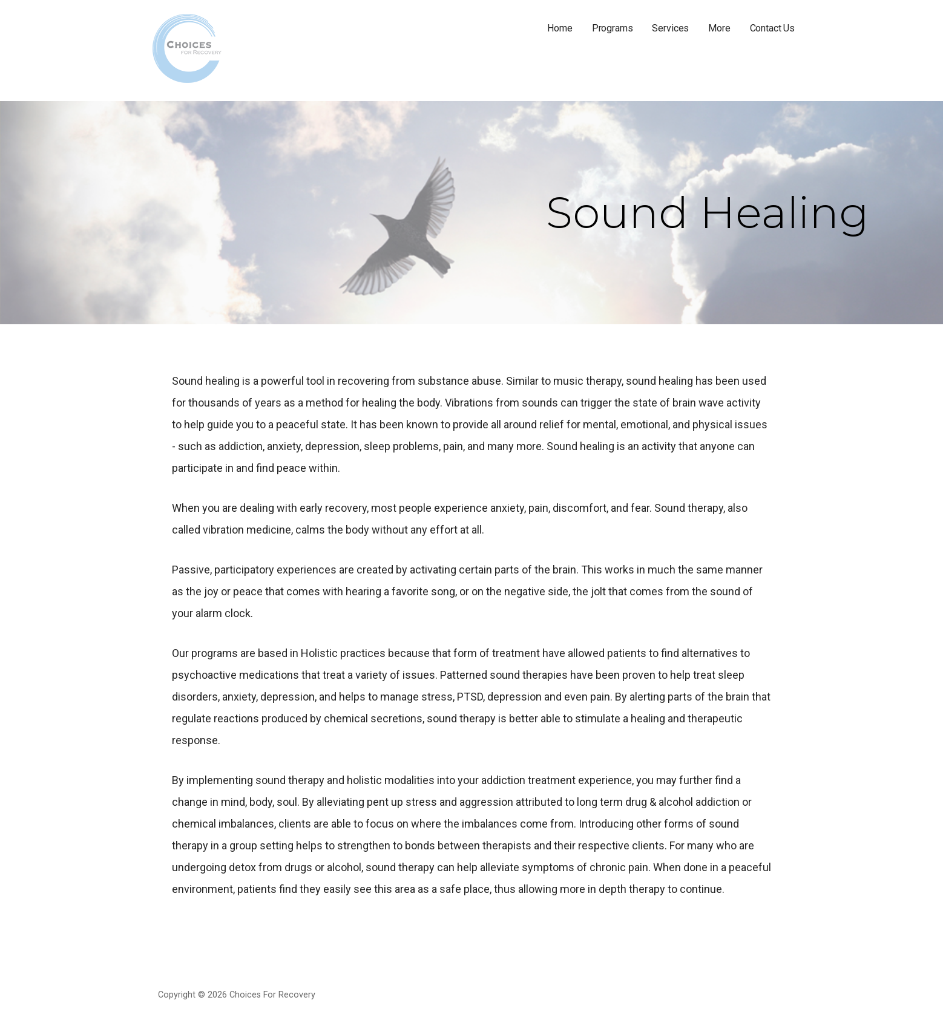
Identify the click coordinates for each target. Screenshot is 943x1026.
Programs (612, 28)
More (719, 28)
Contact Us (772, 28)
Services (670, 28)
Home (559, 28)
